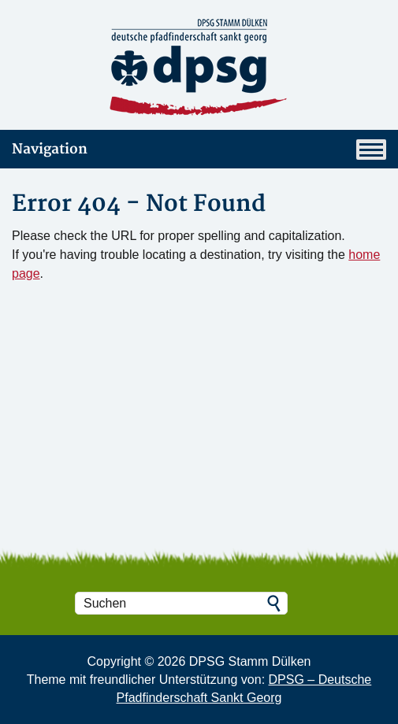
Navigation (199, 149)
